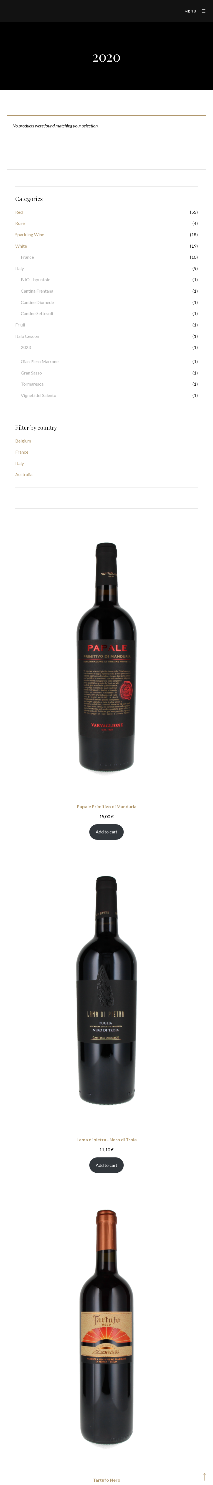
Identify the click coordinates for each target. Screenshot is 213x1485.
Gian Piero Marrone (40, 361)
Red (19, 212)
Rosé (20, 223)
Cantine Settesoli (37, 313)
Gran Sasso (31, 372)
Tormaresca (32, 383)
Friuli (20, 324)
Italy (19, 268)
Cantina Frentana (37, 290)
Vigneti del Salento (38, 395)
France (27, 257)
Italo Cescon (27, 336)
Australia (23, 474)
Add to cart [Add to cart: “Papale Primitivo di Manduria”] (106, 831)
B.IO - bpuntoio (35, 279)
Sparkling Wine (29, 234)
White (21, 245)
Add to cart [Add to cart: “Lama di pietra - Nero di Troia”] (106, 1165)
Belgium (23, 440)
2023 (26, 347)
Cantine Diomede (37, 302)
